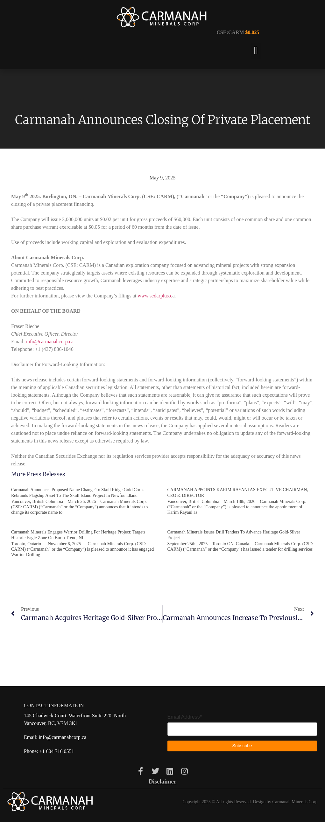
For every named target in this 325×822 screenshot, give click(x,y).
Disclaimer (163, 781)
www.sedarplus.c (155, 295)
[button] (255, 51)
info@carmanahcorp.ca (50, 341)
